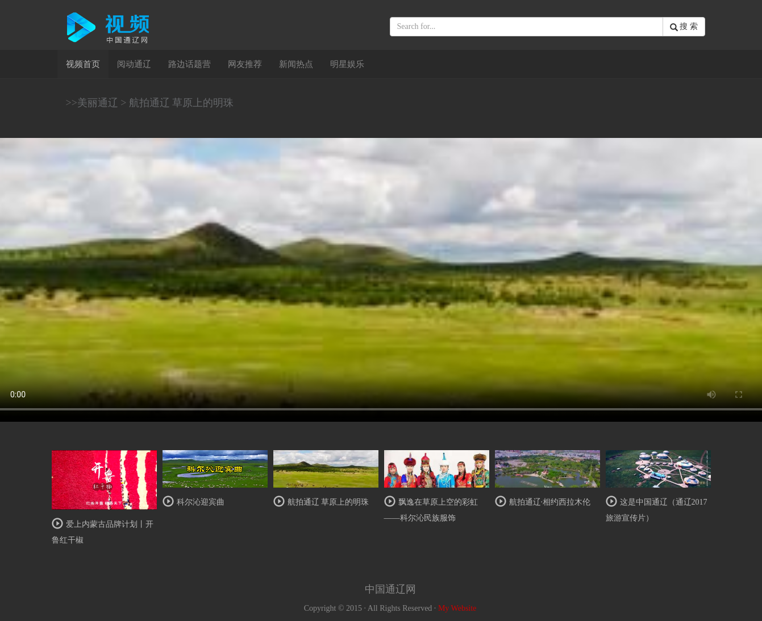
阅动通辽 (134, 64)
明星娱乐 (347, 64)
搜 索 (684, 26)
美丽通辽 (97, 102)
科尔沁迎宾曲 (200, 502)
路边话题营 (189, 64)
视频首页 (87, 63)
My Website (457, 608)
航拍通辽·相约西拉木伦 (550, 502)
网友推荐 (245, 64)
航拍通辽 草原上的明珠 (181, 102)
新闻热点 (296, 64)
